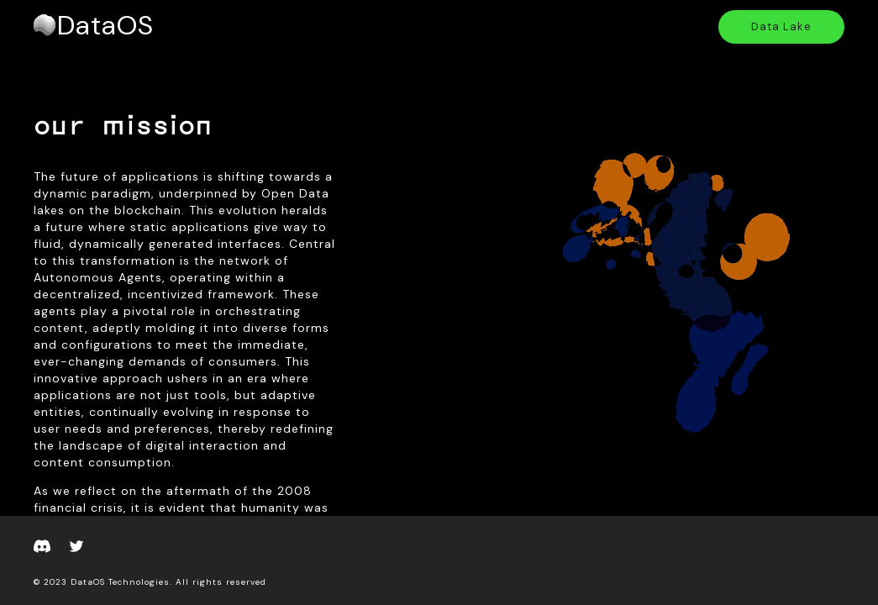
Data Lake (781, 26)
